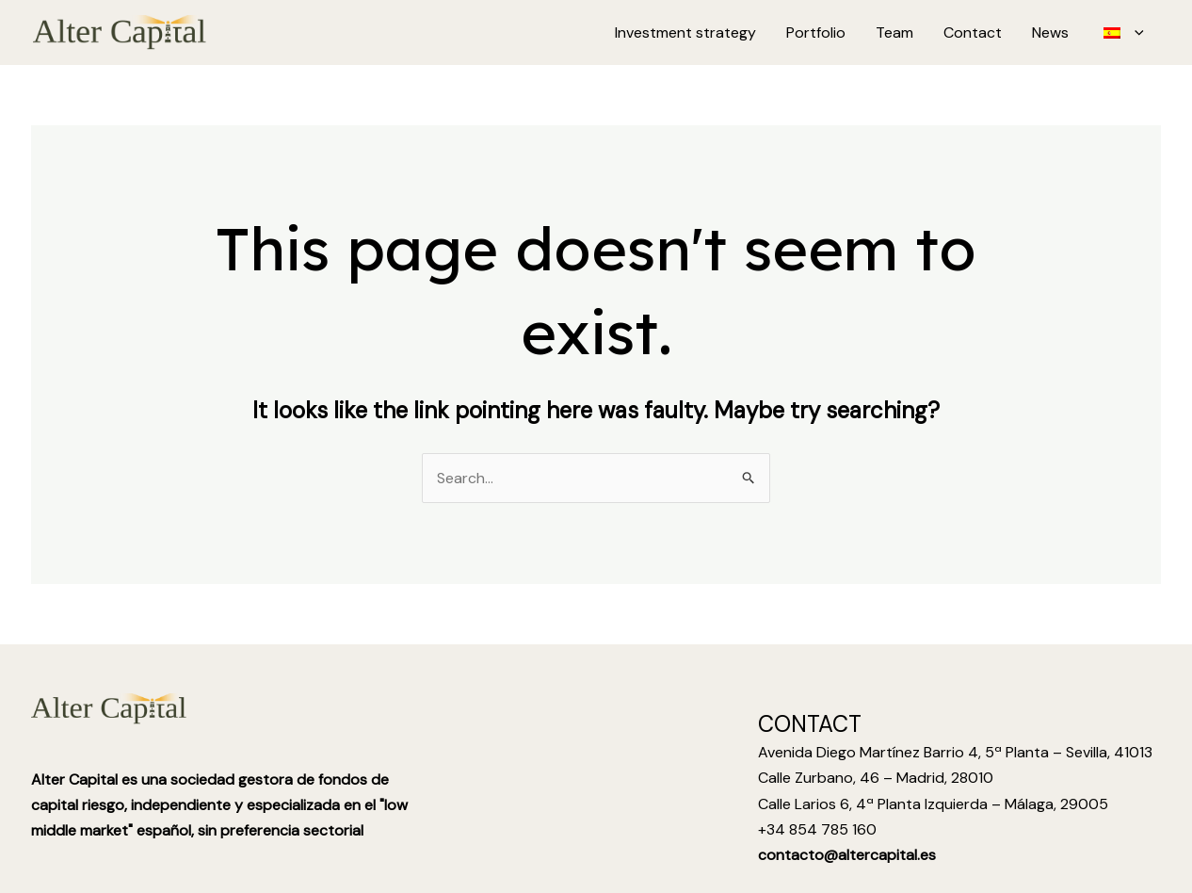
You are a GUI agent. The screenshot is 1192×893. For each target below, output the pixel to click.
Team (894, 32)
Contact (972, 32)
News (1050, 32)
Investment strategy (685, 32)
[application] (1134, 33)
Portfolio (816, 32)
